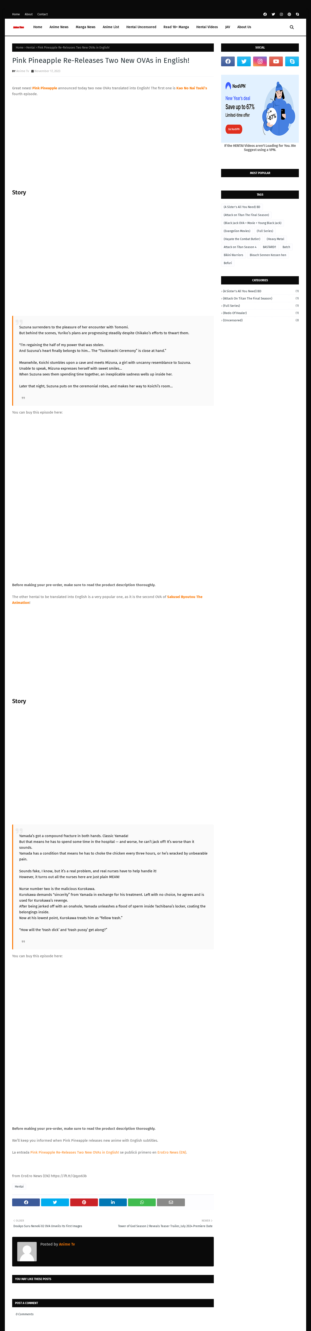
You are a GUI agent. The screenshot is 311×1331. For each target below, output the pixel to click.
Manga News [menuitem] (85, 27)
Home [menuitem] (37, 27)
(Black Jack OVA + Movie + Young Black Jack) (252, 223)
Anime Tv (22, 71)
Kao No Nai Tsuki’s (191, 88)
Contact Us (291, 1302)
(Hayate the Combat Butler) (242, 239)
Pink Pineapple (44, 88)
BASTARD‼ (269, 247)
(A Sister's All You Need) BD (242, 207)
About (29, 14)
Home (16, 14)
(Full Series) (265, 231)
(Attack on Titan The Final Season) (246, 215)
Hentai (30, 47)
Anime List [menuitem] (111, 27)
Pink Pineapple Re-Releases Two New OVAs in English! (74, 960)
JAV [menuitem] (227, 27)
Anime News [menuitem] (59, 27)
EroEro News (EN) (171, 960)
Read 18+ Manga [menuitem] (176, 27)
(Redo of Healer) (261, 313)
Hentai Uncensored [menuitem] (141, 27)
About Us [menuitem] (244, 27)
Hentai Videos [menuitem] (207, 27)
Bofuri (228, 263)
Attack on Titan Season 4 (240, 247)
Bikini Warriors (233, 255)
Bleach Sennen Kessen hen (268, 255)
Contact (42, 14)
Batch (286, 247)
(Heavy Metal (275, 239)
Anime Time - (46, 1303)
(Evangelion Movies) (237, 231)
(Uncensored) (261, 320)
